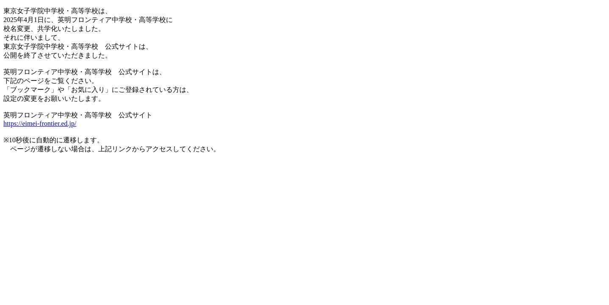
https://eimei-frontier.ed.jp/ (39, 123)
